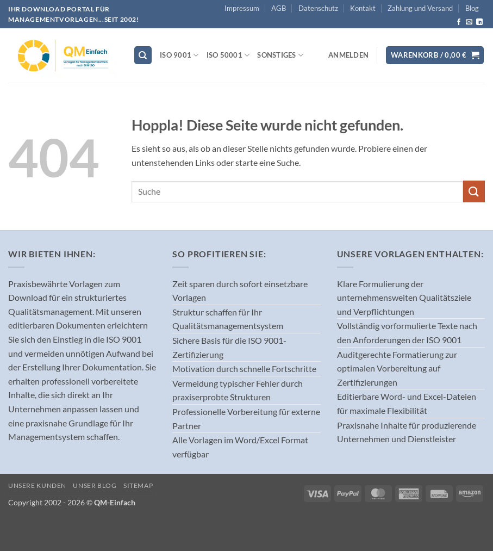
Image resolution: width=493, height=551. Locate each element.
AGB (278, 8)
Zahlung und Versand (420, 8)
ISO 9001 (179, 55)
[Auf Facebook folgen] (458, 22)
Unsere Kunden (37, 485)
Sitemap (138, 485)
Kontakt (363, 8)
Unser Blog (94, 485)
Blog (472, 8)
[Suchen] (143, 55)
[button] (348, 55)
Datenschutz (318, 8)
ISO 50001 (228, 55)
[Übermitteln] (474, 191)
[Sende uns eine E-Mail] (469, 22)
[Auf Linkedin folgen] (479, 22)
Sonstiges (280, 55)
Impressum (241, 8)
